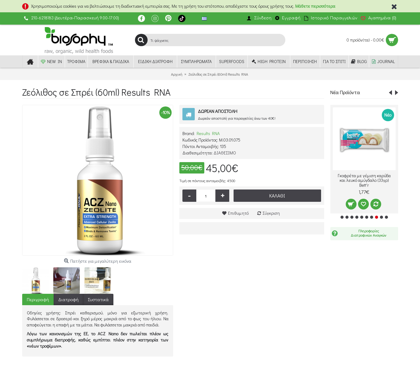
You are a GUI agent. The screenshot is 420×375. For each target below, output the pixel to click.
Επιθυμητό (238, 213)
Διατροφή (68, 299)
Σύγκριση (271, 213)
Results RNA (208, 133)
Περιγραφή (38, 299)
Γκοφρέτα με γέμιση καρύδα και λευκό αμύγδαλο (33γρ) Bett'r (364, 180)
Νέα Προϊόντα (345, 92)
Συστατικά (98, 299)
